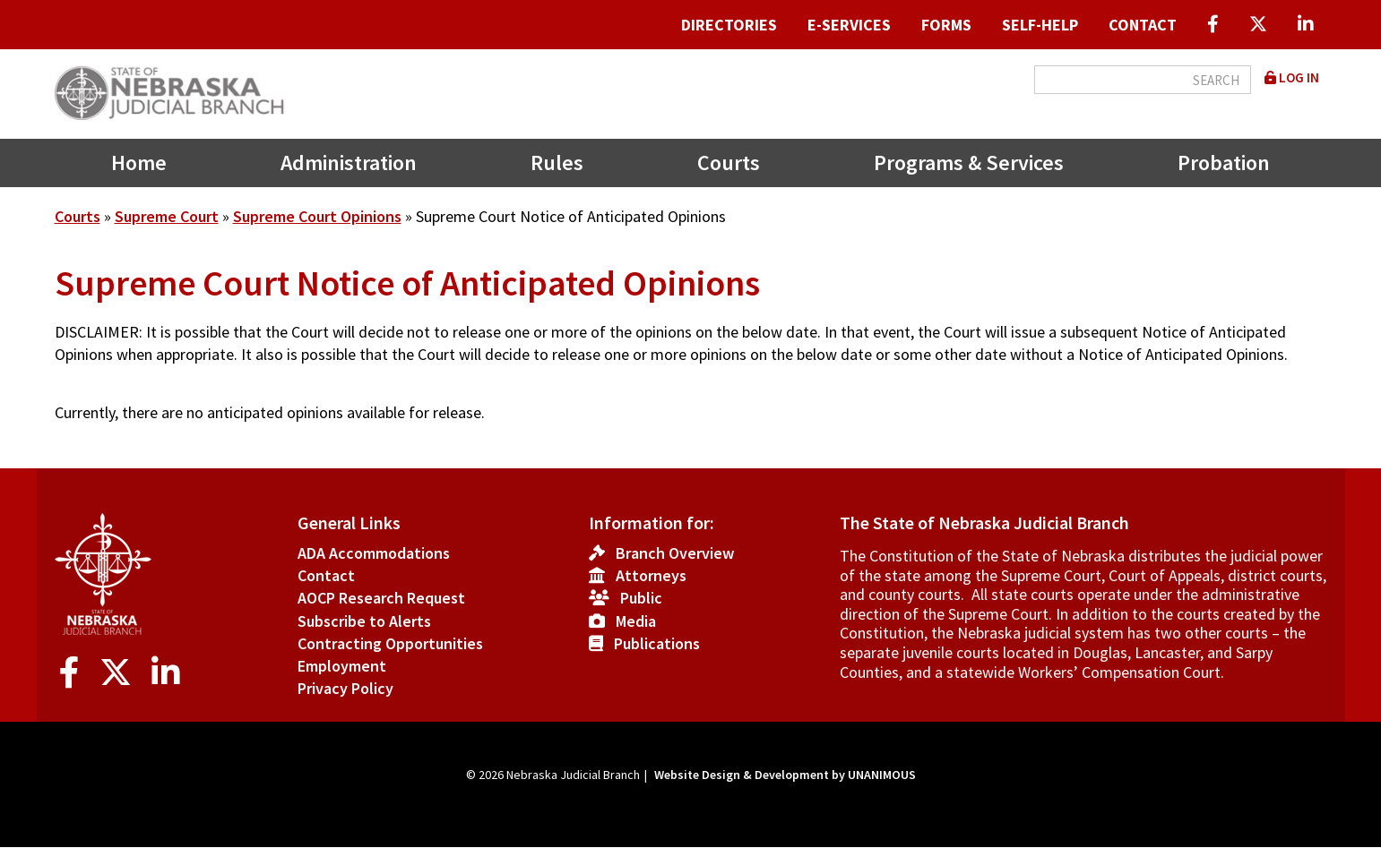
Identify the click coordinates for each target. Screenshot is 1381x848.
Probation (1224, 162)
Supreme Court (167, 216)
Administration (349, 162)
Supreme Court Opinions (317, 216)
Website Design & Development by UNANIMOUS (785, 775)
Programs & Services (969, 162)
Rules (557, 162)
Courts (728, 162)
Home (139, 162)
